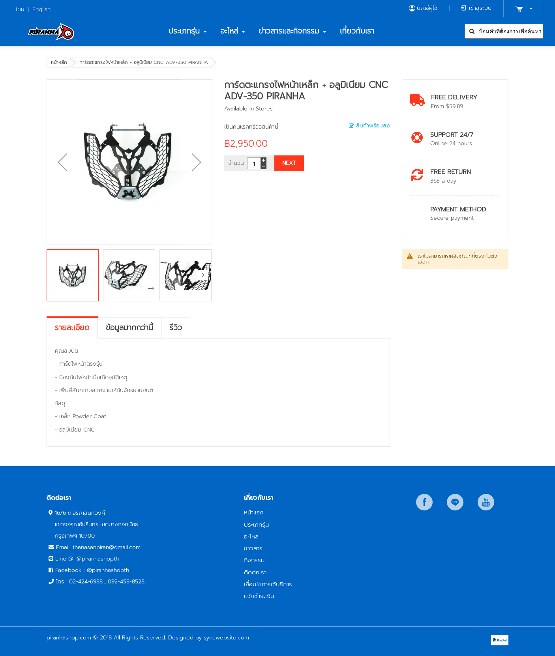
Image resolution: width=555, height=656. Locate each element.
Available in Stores (248, 109)
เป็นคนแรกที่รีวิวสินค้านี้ (251, 127)
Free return (450, 172)
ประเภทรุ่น (256, 524)
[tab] (72, 328)
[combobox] (504, 31)
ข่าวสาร (253, 548)
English (41, 9)
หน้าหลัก (59, 62)
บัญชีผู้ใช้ (427, 8)
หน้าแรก (253, 512)
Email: (64, 547)
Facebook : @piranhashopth (92, 570)
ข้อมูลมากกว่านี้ (129, 327)
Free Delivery (454, 97)
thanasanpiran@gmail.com (107, 547)
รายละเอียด (72, 327)
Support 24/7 (451, 135)
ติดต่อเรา (255, 572)
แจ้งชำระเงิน (259, 595)
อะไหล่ (251, 536)
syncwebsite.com (226, 638)
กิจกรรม (254, 559)
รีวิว (175, 327)
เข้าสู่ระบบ (480, 8)
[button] (62, 162)
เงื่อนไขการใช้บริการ (268, 584)
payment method (458, 209)
